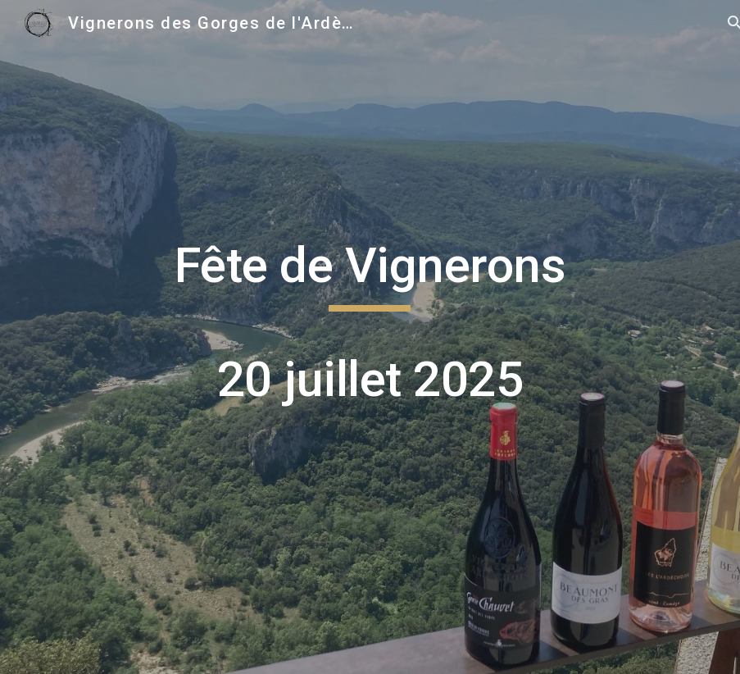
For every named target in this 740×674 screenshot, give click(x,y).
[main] (370, 337)
